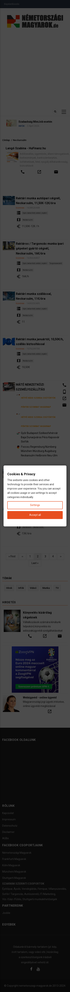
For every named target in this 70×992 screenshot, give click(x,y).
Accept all (35, 515)
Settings (35, 505)
